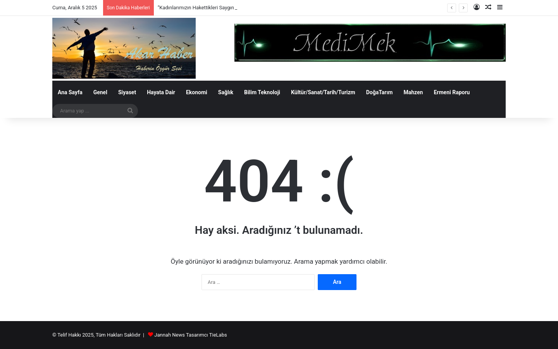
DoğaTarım (379, 92)
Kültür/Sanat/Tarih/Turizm (323, 92)
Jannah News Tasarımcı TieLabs (190, 335)
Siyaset (127, 92)
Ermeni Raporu (452, 92)
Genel (100, 92)
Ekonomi (196, 92)
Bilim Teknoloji (262, 92)
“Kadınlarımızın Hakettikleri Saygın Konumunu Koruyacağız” (224, 7)
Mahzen (413, 92)
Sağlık (225, 92)
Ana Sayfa (70, 92)
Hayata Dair (161, 92)
